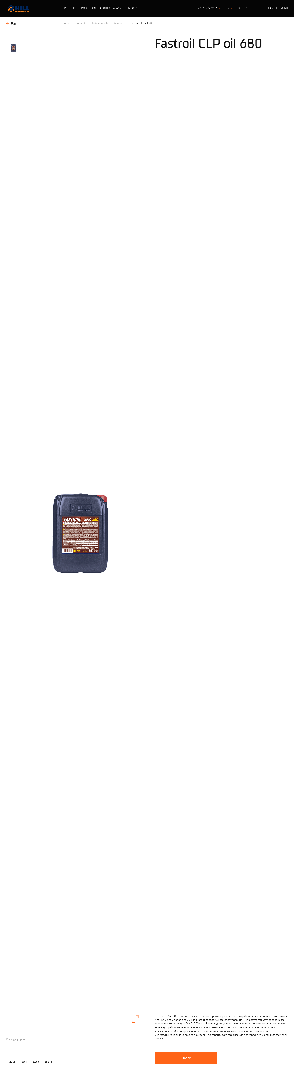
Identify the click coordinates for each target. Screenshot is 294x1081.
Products (69, 8)
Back (12, 23)
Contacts (131, 8)
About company (110, 8)
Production (88, 8)
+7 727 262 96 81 (208, 8)
